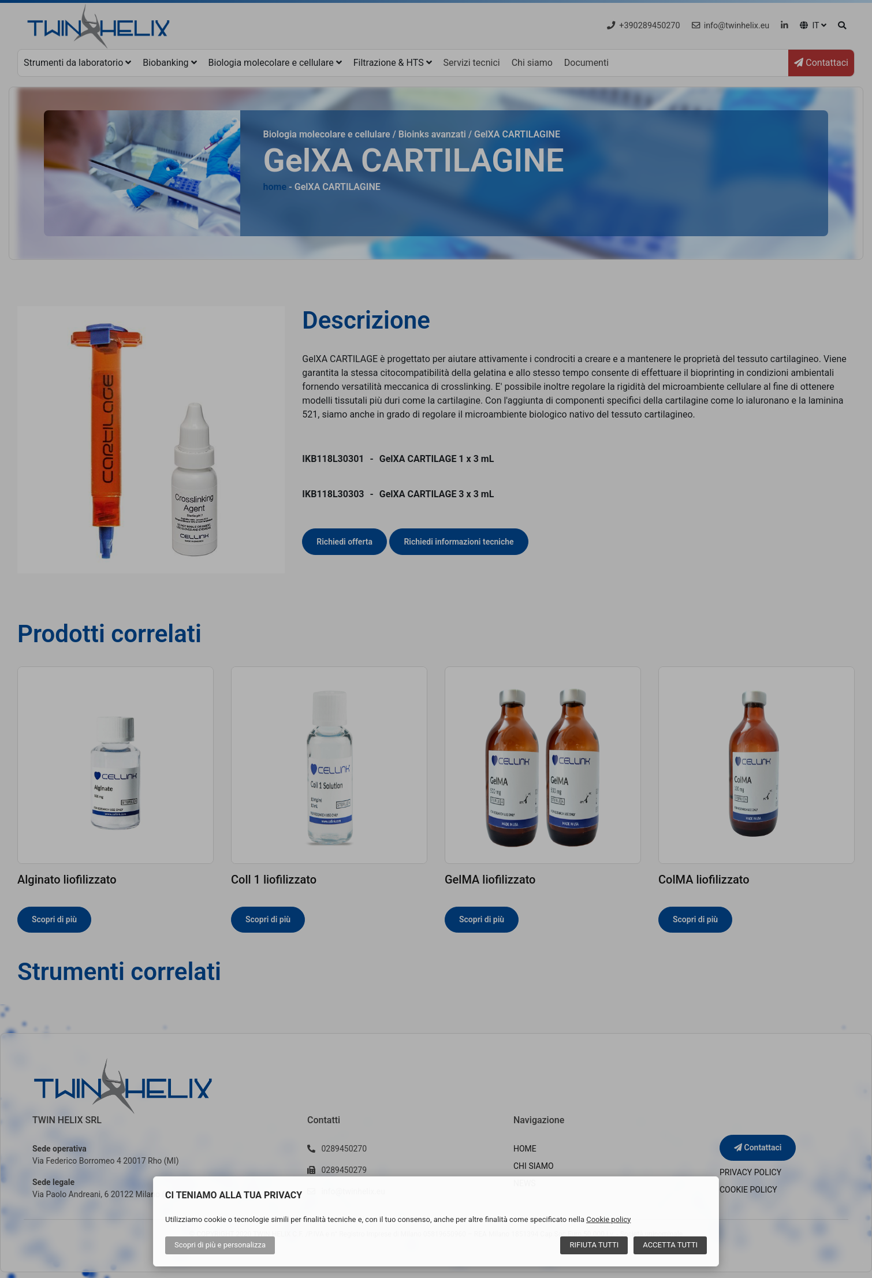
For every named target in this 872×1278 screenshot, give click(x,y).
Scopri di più (220, 1244)
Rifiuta (593, 1244)
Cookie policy (608, 1219)
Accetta (670, 1244)
